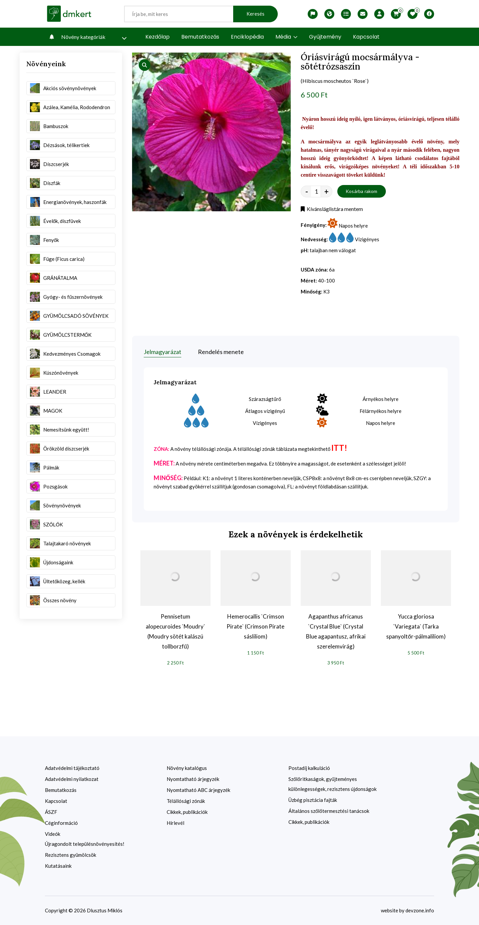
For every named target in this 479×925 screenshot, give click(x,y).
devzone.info (419, 910)
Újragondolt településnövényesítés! (84, 844)
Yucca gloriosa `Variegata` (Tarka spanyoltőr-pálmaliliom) (415, 626)
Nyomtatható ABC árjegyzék (198, 790)
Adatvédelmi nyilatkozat (71, 779)
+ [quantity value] (326, 191)
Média (286, 37)
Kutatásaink (58, 866)
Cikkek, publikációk (187, 812)
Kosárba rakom (362, 191)
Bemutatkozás (200, 37)
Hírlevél (175, 823)
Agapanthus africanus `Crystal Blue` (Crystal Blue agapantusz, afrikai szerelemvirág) (336, 631)
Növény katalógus (187, 768)
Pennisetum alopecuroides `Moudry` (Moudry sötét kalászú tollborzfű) (175, 631)
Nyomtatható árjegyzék (193, 779)
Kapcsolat (366, 37)
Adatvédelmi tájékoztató (72, 768)
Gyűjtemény (325, 37)
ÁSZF (51, 812)
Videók (52, 834)
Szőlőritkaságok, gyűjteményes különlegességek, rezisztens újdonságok (332, 784)
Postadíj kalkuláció (309, 768)
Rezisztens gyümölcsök (70, 855)
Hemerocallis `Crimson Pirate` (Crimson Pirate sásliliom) (255, 626)
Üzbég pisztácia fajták (312, 800)
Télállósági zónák (186, 801)
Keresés (255, 14)
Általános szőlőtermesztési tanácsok (328, 811)
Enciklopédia (247, 37)
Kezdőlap (157, 37)
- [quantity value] (306, 191)
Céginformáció (61, 823)
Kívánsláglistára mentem (332, 209)
